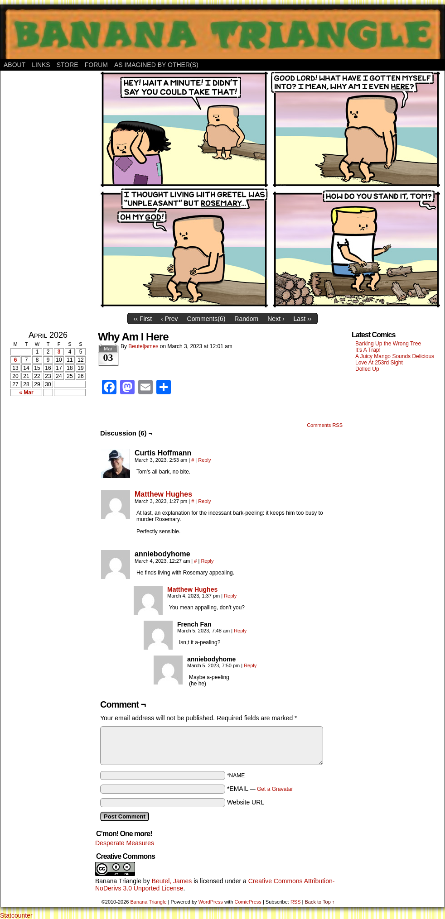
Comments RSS (325, 425)
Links (41, 64)
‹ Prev (169, 318)
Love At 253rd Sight (379, 362)
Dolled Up (367, 369)
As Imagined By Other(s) (156, 64)
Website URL (245, 802)
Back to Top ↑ (319, 902)
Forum (96, 64)
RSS (295, 902)
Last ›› (303, 318)
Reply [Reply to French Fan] (240, 630)
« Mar (26, 392)
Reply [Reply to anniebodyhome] (207, 561)
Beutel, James (172, 881)
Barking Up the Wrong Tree (388, 343)
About (14, 64)
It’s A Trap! (368, 350)
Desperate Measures (124, 843)
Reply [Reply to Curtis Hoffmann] (204, 460)
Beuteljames (143, 346)
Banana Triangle (118, 881)
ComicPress (248, 902)
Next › (275, 318)
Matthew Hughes (163, 494)
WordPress (210, 902)
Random (246, 318)
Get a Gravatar (275, 789)
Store (67, 64)
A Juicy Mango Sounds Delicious (394, 356)
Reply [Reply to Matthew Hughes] (204, 501)
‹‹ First (143, 318)
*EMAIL (260, 788)
